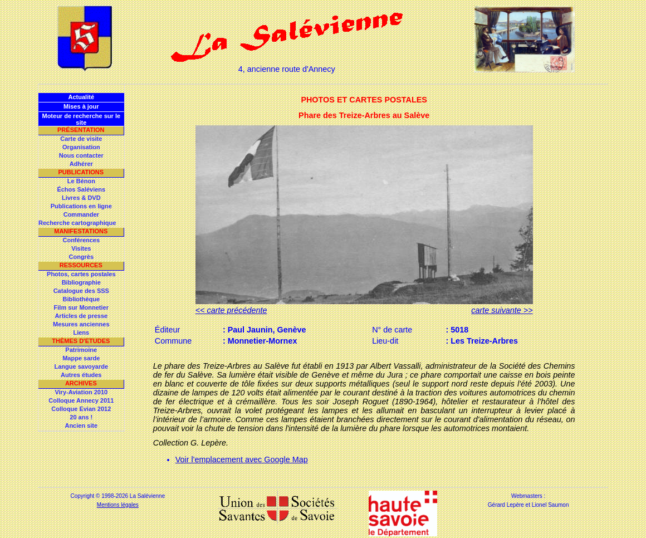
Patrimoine (81, 349)
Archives (81, 383)
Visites (81, 248)
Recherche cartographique (77, 222)
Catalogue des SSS (81, 290)
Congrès (81, 256)
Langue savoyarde (82, 366)
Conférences (81, 240)
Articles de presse (81, 315)
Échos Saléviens (81, 189)
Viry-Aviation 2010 (81, 392)
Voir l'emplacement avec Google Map (241, 459)
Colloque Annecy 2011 (81, 400)
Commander (81, 214)
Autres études (81, 374)
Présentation (81, 129)
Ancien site (81, 425)
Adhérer (81, 163)
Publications (81, 172)
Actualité (81, 97)
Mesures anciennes (81, 324)
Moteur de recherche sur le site (81, 119)
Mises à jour (81, 106)
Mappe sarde (81, 358)
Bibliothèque (81, 299)
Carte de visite (81, 138)
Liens (81, 332)
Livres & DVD (81, 197)
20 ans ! (81, 417)
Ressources (81, 265)
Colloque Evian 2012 (81, 408)
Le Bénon (81, 181)
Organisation (81, 147)
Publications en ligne (81, 206)
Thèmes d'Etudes (81, 341)
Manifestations (80, 231)
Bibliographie (81, 282)
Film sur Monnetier (81, 307)
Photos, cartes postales (81, 274)
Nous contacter (81, 155)
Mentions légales (118, 505)
